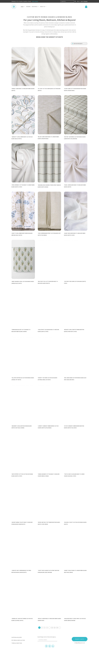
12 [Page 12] (52, 627)
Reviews (28, 6)
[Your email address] (47, 639)
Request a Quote (79, 638)
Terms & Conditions (17, 643)
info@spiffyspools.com (79, 642)
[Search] (75, 1)
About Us (43, 7)
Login (82, 1)
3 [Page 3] (44, 627)
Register (85, 1)
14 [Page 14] (57, 627)
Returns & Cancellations (18, 640)
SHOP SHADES (35, 1)
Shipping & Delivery (17, 637)
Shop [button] (23, 7)
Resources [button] (35, 7)
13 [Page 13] (54, 627)
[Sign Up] (59, 640)
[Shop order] (79, 43)
